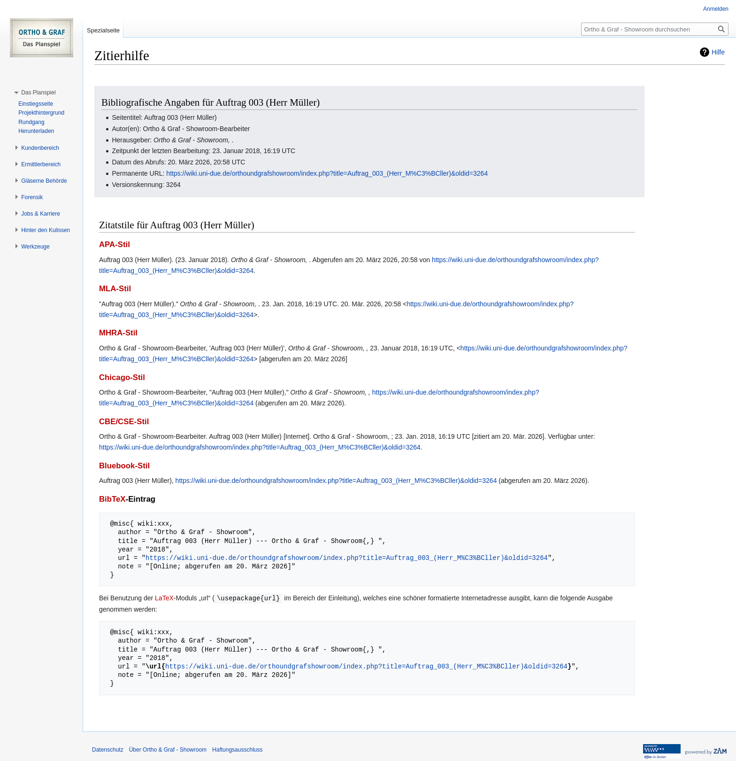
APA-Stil (114, 244)
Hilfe (718, 52)
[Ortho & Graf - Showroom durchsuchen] (654, 29)
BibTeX (112, 499)
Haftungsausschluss (237, 749)
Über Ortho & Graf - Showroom (168, 749)
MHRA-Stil (118, 332)
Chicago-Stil (122, 377)
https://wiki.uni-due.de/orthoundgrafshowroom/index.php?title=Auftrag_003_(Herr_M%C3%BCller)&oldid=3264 (327, 173)
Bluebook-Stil (124, 465)
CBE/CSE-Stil (124, 421)
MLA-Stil (115, 288)
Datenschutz (107, 749)
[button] (38, 92)
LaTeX (164, 598)
